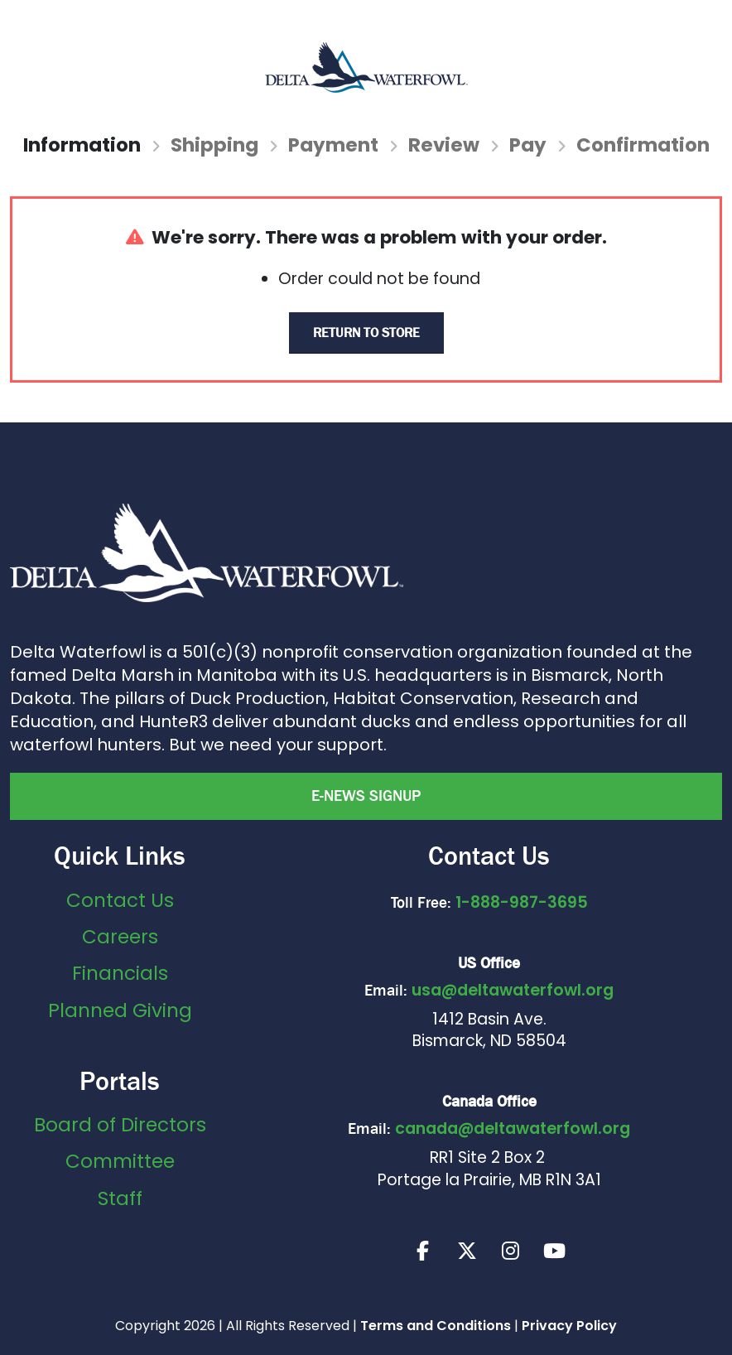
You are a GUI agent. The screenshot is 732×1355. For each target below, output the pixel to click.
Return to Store (366, 332)
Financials (120, 973)
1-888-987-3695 (521, 902)
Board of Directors (120, 1124)
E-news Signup (366, 796)
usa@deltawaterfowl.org (513, 990)
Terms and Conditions (435, 1325)
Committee (120, 1161)
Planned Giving (120, 1010)
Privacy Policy (569, 1325)
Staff (120, 1198)
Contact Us (120, 900)
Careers (120, 936)
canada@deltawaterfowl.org (512, 1128)
